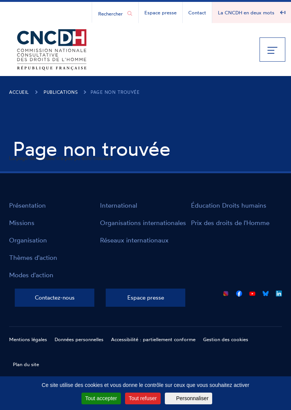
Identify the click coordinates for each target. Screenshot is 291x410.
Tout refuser (143, 398)
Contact (197, 12)
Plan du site (26, 364)
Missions (21, 223)
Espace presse (160, 12)
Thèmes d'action (33, 257)
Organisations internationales (143, 223)
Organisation (28, 240)
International (118, 205)
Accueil (19, 92)
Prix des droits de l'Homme (230, 223)
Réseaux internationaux (134, 240)
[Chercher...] (111, 13)
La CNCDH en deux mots (246, 12)
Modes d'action (31, 275)
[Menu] (272, 49)
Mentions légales (28, 339)
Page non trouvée (115, 92)
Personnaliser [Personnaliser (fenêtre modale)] (192, 398)
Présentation (27, 205)
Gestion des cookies (225, 339)
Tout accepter (101, 398)
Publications (61, 92)
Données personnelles (79, 339)
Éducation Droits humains (228, 205)
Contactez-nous (55, 297)
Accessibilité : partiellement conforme (153, 339)
